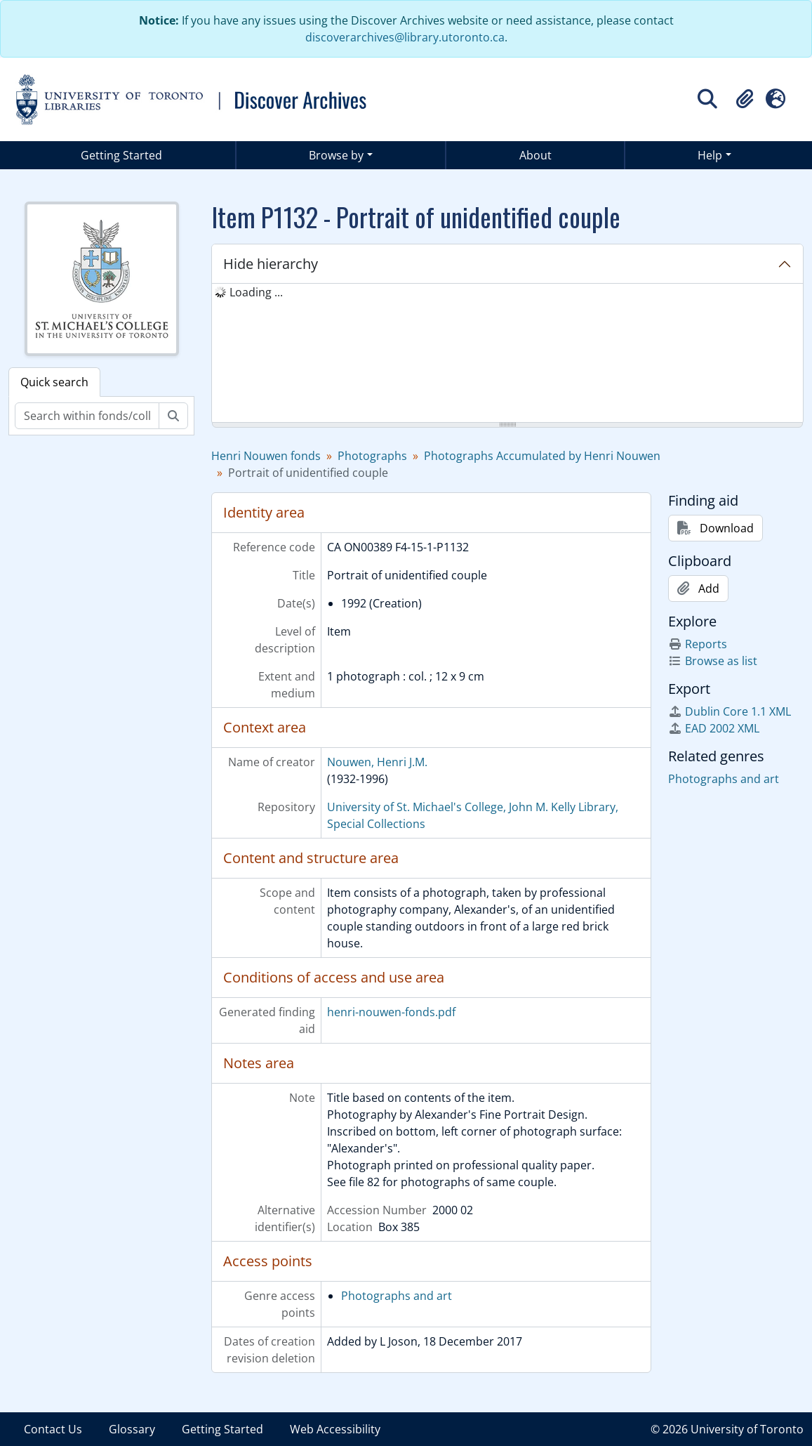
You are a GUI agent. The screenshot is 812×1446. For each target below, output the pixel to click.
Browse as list (712, 661)
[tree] (507, 354)
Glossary (132, 1429)
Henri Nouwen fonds (266, 456)
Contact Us (53, 1429)
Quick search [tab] (54, 382)
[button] (744, 99)
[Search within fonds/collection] (87, 415)
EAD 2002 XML (713, 728)
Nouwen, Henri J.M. (377, 762)
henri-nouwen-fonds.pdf (391, 1012)
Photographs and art (396, 1295)
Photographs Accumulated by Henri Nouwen (542, 456)
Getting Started (121, 155)
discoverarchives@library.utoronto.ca (405, 37)
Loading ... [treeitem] (256, 292)
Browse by (336, 155)
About (535, 155)
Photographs (372, 456)
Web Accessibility (335, 1429)
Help (710, 155)
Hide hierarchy (270, 263)
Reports (697, 644)
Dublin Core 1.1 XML (729, 711)
